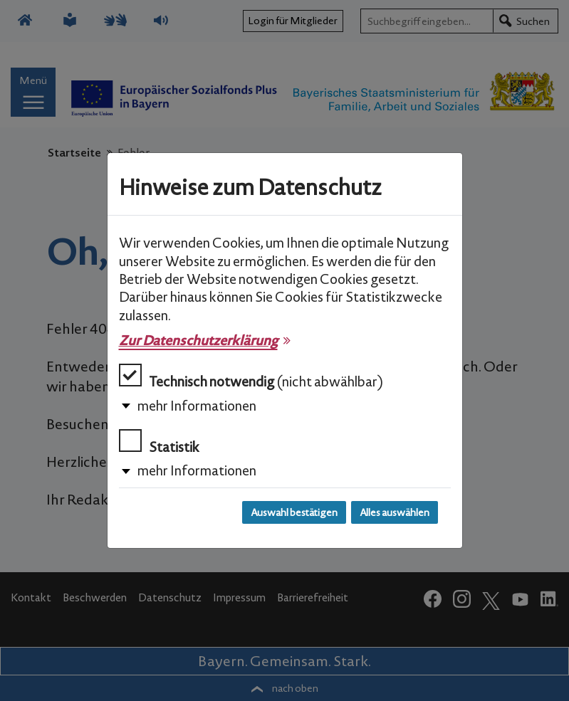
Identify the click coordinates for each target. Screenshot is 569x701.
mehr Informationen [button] (196, 405)
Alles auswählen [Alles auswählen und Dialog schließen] (394, 512)
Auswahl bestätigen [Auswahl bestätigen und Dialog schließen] (294, 512)
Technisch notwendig (251, 377)
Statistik (159, 442)
